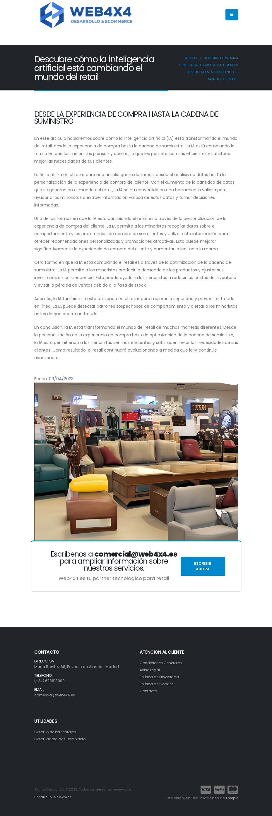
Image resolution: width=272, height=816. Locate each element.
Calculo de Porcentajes (56, 731)
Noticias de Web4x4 (221, 58)
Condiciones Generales (162, 662)
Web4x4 (190, 58)
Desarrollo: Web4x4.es (52, 797)
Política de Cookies (158, 683)
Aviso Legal (150, 669)
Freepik (231, 798)
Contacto (149, 690)
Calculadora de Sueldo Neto (61, 738)
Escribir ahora (202, 566)
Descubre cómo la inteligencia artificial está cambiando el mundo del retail (210, 72)
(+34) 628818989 (50, 680)
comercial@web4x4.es (56, 695)
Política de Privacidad (160, 676)
